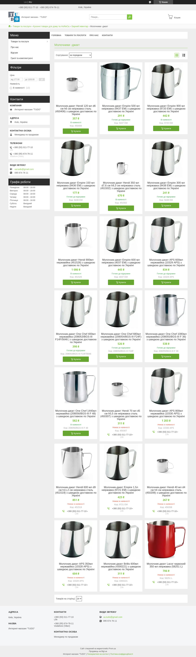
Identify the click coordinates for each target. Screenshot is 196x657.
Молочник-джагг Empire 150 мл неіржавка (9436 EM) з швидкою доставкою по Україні (76, 185)
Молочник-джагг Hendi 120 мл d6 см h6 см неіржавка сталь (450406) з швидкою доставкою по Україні (75, 110)
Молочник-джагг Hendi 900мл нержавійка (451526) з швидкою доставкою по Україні (76, 263)
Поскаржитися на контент (98, 654)
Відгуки (14, 52)
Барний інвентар (80, 26)
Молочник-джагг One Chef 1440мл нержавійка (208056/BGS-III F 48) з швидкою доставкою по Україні (75, 414)
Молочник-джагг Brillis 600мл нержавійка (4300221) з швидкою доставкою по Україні (121, 567)
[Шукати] (129, 17)
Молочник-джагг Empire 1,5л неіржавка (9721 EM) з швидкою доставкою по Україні (121, 490)
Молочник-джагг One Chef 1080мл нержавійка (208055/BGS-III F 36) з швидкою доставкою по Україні (166, 337)
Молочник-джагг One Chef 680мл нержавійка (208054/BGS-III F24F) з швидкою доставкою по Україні (121, 337)
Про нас (93, 35)
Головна (56, 35)
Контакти (107, 35)
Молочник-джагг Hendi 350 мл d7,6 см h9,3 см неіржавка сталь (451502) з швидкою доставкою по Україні (120, 187)
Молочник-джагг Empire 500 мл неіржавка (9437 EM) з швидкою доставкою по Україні (121, 109)
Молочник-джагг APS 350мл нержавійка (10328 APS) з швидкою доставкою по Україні (75, 567)
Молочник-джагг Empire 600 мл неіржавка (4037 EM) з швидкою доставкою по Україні (121, 263)
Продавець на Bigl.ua (98, 651)
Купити (77, 131)
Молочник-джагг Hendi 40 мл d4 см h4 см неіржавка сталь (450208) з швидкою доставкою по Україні (166, 491)
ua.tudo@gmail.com (24, 169)
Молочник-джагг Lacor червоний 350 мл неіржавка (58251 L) (166, 565)
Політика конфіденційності (121, 654)
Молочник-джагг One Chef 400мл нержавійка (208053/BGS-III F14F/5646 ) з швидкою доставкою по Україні (75, 338)
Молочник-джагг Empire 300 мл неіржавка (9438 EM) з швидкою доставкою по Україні (166, 185)
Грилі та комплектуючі (22, 58)
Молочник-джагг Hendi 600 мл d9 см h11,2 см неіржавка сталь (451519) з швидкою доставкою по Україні (75, 491)
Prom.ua (112, 649)
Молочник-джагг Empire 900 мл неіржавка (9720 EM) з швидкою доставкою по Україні (166, 109)
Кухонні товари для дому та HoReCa (51, 26)
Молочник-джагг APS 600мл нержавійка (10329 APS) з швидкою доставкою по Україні (166, 263)
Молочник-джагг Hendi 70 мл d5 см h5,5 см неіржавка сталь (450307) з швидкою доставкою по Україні (120, 415)
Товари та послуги (22, 26)
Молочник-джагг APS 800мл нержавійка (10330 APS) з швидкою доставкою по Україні (166, 414)
